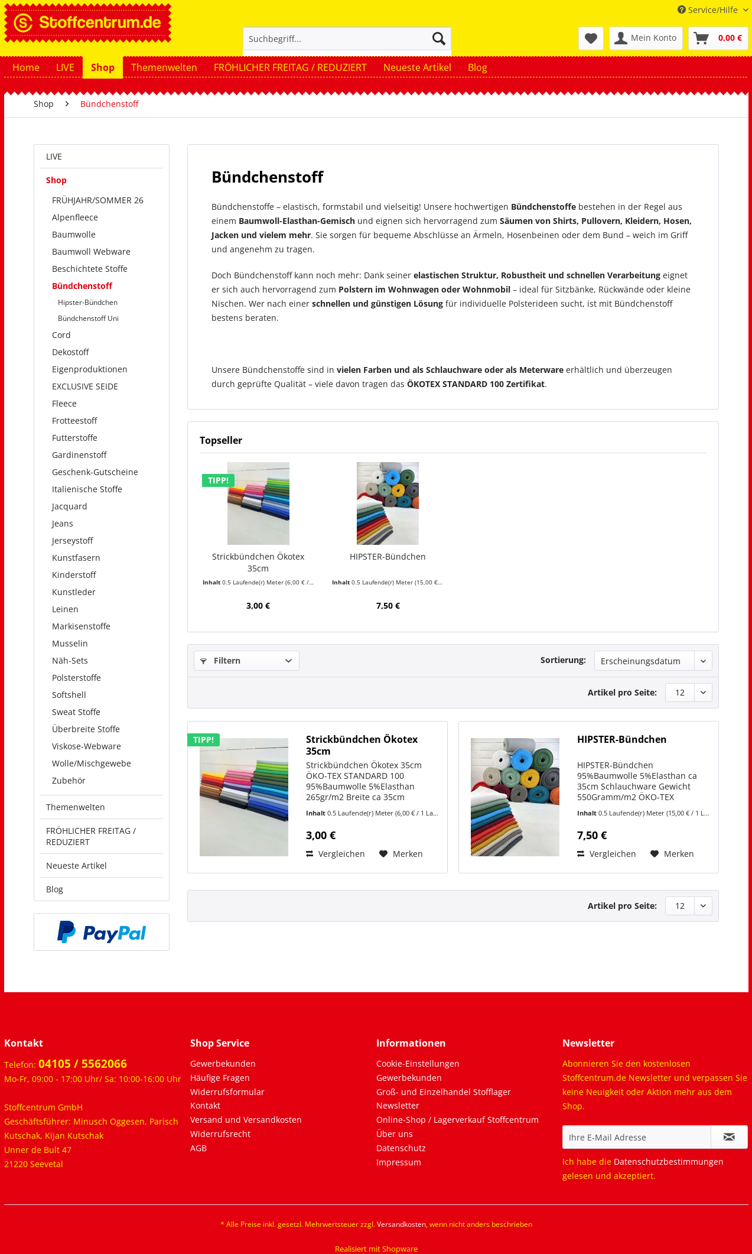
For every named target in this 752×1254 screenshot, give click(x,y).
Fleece (64, 403)
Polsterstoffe (76, 677)
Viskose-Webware (86, 746)
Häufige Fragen (220, 1077)
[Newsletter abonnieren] (729, 1137)
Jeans (62, 523)
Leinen (65, 609)
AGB (198, 1148)
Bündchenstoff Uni (88, 318)
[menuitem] (347, 44)
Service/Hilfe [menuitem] (709, 9)
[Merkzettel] (591, 38)
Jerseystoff (72, 540)
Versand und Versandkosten (246, 1119)
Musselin (70, 643)
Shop (56, 180)
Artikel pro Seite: (622, 692)
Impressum (398, 1162)
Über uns (394, 1133)
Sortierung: (563, 659)
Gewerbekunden (223, 1063)
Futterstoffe (74, 437)
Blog (54, 889)
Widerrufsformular (227, 1091)
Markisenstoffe (81, 626)
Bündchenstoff (82, 285)
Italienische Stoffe (87, 489)
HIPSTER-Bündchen (388, 556)
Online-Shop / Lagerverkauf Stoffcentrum (457, 1119)
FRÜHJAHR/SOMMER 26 (98, 200)
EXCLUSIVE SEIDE (85, 386)
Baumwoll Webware (91, 251)
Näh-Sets (70, 660)
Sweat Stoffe (76, 711)
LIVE (54, 156)
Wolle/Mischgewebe (91, 763)
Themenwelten (75, 807)
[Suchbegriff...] (347, 38)
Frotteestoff (74, 420)
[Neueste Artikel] (417, 67)
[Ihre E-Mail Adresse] (636, 1137)
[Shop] (103, 67)
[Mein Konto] (646, 38)
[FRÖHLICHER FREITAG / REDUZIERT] (290, 67)
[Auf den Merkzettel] (401, 854)
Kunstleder (74, 591)
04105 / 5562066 (82, 1063)
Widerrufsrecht (220, 1133)
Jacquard (69, 506)
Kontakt (205, 1105)
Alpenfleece (75, 217)
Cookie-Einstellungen (418, 1063)
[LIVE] (65, 67)
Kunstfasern (76, 557)
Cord (61, 334)
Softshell (69, 694)
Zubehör (69, 780)
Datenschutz (401, 1148)
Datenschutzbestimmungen (669, 1161)
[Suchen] (439, 38)
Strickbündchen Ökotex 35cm (258, 562)
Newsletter (397, 1105)
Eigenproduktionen (90, 369)
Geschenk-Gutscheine (95, 471)
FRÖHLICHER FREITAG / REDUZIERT (91, 836)
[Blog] (478, 67)
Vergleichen (335, 853)
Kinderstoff (74, 574)
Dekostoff (70, 352)
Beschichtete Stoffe (90, 268)
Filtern (220, 660)
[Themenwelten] (164, 67)
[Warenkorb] (718, 38)
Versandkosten (401, 1224)
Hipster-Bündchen (88, 302)
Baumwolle (74, 234)
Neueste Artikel (76, 865)
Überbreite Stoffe (86, 729)
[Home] (26, 67)
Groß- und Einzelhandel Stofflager (443, 1091)
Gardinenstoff (79, 454)
